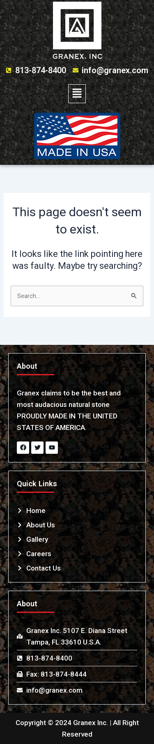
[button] (76, 93)
